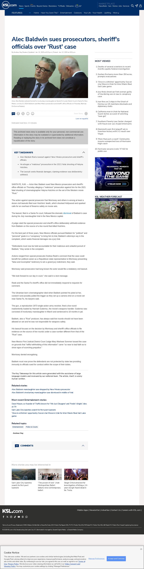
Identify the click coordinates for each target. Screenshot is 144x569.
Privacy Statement (16, 525)
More (116, 12)
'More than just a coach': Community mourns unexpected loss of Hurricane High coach (114, 141)
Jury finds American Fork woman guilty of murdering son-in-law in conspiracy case (115, 94)
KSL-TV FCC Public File (73, 525)
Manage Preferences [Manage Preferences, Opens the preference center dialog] (97, 558)
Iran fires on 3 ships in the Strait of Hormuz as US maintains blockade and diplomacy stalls (115, 104)
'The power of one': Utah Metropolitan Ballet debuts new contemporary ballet (49, 486)
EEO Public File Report (58, 525)
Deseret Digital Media (59, 530)
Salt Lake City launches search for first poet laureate (34, 409)
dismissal (67, 213)
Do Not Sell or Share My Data (41, 525)
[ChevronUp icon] (83, 152)
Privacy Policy (13, 564)
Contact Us (115, 510)
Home (36, 12)
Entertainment (66, 12)
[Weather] (78, 7)
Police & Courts (32, 427)
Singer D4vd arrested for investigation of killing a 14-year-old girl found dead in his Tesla (76, 486)
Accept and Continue (116, 558)
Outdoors (78, 12)
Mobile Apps (82, 510)
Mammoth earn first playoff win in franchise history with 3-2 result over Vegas (114, 131)
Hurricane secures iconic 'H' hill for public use (113, 150)
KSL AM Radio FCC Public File (110, 525)
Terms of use (6, 525)
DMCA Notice (27, 525)
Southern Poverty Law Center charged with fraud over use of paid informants (115, 122)
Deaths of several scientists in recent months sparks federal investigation (114, 67)
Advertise (105, 510)
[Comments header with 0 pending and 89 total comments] (50, 445)
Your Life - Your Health (93, 12)
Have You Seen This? (49, 12)
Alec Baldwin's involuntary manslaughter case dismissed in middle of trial (42, 392)
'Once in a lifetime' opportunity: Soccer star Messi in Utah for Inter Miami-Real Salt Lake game (115, 84)
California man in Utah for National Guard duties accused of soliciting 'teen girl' (113, 113)
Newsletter (95, 510)
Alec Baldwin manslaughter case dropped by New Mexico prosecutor (41, 389)
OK (141, 549)
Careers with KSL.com (131, 510)
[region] (72, 557)
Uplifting (107, 12)
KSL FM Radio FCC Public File (90, 525)
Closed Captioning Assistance (129, 525)
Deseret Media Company (75, 530)
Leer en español (82, 119)
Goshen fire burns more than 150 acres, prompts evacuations (115, 75)
